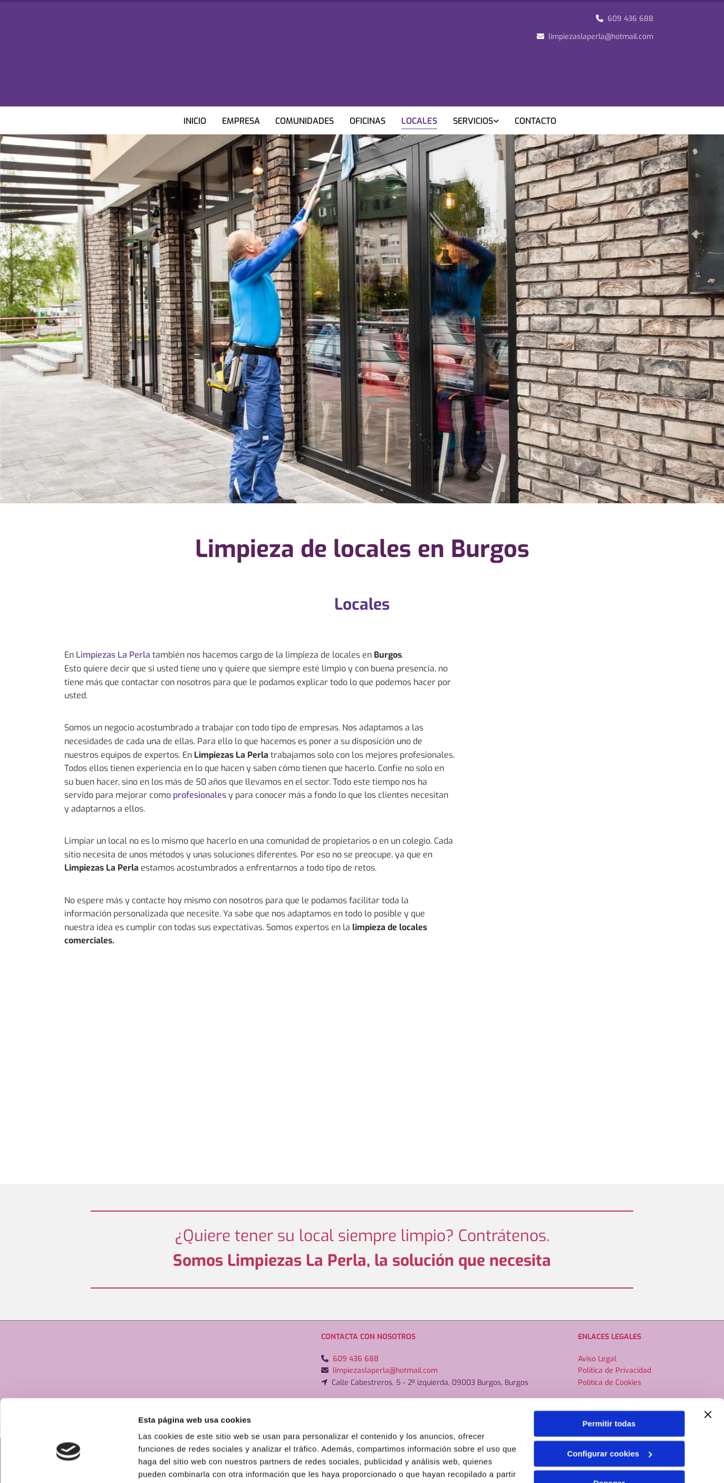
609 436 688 (630, 19)
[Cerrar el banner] (707, 1360)
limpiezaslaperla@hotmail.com (600, 37)
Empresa (241, 120)
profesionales (199, 795)
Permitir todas (609, 1369)
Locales (420, 120)
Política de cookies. (335, 1433)
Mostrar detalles (169, 1462)
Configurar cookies (609, 1399)
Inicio (195, 120)
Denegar (609, 1429)
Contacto (536, 120)
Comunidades (305, 120)
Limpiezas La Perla (113, 654)
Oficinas (368, 120)
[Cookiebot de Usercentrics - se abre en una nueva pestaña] (68, 1462)
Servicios (473, 120)
